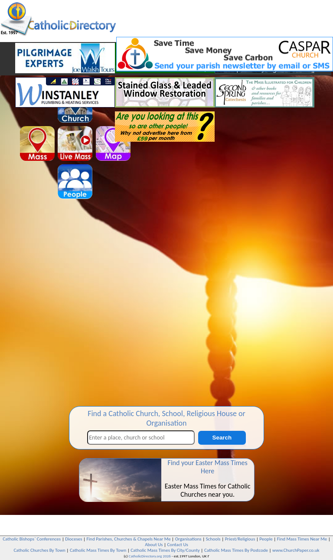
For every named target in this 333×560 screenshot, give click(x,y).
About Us (154, 544)
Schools (213, 539)
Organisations (188, 539)
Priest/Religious (240, 539)
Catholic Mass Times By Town (98, 550)
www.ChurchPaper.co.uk (295, 550)
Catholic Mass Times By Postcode (236, 550)
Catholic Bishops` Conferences (32, 539)
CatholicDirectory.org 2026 (150, 555)
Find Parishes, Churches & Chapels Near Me (129, 539)
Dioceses (73, 539)
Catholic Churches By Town (39, 550)
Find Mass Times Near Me (302, 539)
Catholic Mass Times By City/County (165, 550)
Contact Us (177, 544)
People (266, 539)
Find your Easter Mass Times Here (208, 467)
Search (222, 437)
